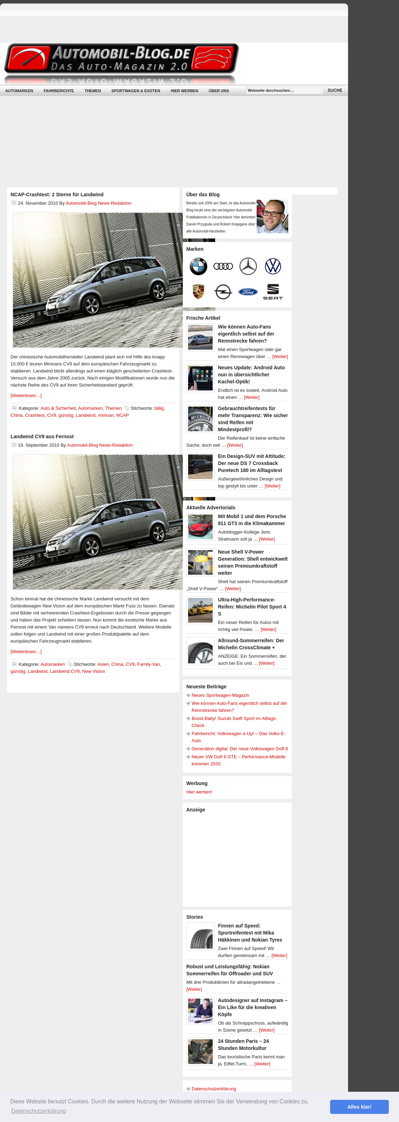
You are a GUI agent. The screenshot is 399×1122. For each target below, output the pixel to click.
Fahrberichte (59, 91)
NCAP (122, 415)
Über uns (219, 91)
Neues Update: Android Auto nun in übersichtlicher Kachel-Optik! (251, 374)
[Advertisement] (239, 859)
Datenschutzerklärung (214, 1088)
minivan (106, 415)
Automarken (19, 91)
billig (158, 408)
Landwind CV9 (65, 671)
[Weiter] (280, 356)
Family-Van (148, 664)
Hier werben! (199, 792)
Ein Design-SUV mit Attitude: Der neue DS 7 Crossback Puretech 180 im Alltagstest (251, 463)
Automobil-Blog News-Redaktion (98, 203)
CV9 (51, 415)
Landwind (86, 415)
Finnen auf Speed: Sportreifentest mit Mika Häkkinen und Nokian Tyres (250, 933)
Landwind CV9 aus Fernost (42, 436)
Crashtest (35, 415)
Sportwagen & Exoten (135, 91)
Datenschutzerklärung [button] (38, 1111)
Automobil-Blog (168, 63)
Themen (92, 91)
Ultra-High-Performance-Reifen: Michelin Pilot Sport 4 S (252, 607)
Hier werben (184, 91)
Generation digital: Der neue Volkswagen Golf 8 (240, 748)
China (16, 415)
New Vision (93, 671)
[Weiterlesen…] (26, 395)
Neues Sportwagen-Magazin (220, 695)
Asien (103, 664)
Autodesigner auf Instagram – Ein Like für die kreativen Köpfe (253, 1007)
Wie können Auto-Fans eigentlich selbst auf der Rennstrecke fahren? (246, 334)
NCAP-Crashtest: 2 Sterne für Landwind (57, 194)
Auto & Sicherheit (58, 408)
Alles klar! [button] (359, 1107)
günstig (66, 415)
